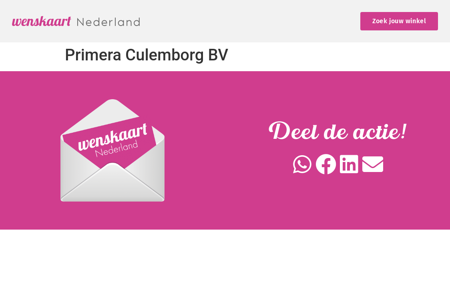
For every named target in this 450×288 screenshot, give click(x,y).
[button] (302, 164)
